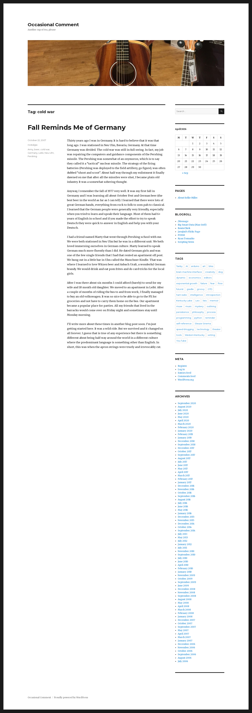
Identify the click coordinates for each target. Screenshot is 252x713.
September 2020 (187, 403)
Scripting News (186, 242)
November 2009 (186, 575)
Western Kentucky (194, 335)
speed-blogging (185, 329)
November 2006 (186, 647)
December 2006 (186, 644)
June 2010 (183, 561)
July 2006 (183, 661)
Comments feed (186, 376)
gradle (190, 289)
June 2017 (183, 465)
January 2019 (185, 437)
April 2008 (183, 606)
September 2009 (187, 582)
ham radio (181, 295)
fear (212, 283)
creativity (210, 272)
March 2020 (184, 424)
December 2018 (186, 441)
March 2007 (184, 637)
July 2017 (182, 461)
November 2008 (186, 592)
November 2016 (186, 489)
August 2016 (184, 499)
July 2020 (183, 410)
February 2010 (185, 568)
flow (220, 283)
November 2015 (186, 520)
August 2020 (184, 406)
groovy (200, 289)
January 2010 (185, 571)
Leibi (41, 153)
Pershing (32, 156)
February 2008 (186, 613)
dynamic (180, 277)
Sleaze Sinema (203, 323)
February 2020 (186, 427)
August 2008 (184, 599)
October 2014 (185, 527)
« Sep (185, 173)
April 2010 (183, 565)
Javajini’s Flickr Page (189, 231)
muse (179, 306)
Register (182, 366)
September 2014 (186, 530)
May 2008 (183, 602)
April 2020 (183, 420)
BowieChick (184, 228)
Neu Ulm (49, 153)
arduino (195, 266)
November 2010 (186, 551)
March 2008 (184, 609)
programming (183, 317)
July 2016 (182, 503)
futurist (180, 289)
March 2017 (184, 475)
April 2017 (183, 472)
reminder (210, 317)
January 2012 (185, 544)
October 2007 (185, 623)
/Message (183, 221)
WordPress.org (186, 379)
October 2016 (185, 492)
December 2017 (186, 448)
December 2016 (186, 486)
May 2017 (183, 468)
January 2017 (184, 482)
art (204, 266)
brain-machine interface (189, 272)
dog (220, 272)
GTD (210, 289)
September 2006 (187, 654)
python (198, 317)
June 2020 (183, 413)
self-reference (184, 323)
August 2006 (184, 657)
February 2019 (185, 434)
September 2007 (187, 627)
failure (204, 283)
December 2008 (186, 589)
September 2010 (186, 554)
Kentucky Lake (184, 300)
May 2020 (183, 417)
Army (30, 149)
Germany (33, 153)
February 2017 (185, 479)
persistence (182, 312)
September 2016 (186, 496)
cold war (45, 149)
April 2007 (183, 633)
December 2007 (186, 620)
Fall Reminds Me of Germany (77, 127)
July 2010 (182, 558)
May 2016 (183, 510)
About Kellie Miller (188, 197)
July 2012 (182, 541)
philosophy (198, 312)
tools (179, 335)
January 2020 (185, 430)
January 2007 (185, 640)
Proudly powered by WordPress (71, 697)
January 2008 (185, 616)
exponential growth (186, 283)
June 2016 (183, 506)
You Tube (181, 340)
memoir (214, 300)
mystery (199, 306)
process (211, 312)
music (188, 306)
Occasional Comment (53, 24)
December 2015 (186, 516)
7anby (179, 266)
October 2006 (185, 651)
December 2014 (186, 523)
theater (217, 329)
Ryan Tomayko (186, 238)
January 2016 (185, 513)
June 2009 (183, 585)
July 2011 (182, 547)
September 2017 (186, 455)
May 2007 (183, 630)
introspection (213, 295)
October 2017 (184, 451)
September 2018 (186, 444)
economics (195, 277)
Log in (181, 369)
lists (205, 300)
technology (203, 329)
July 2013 (182, 534)
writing (211, 335)
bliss (211, 266)
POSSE (181, 235)
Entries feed (184, 372)
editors (208, 277)
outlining (211, 306)
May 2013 (183, 537)
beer (36, 149)
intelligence (196, 295)
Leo (197, 300)
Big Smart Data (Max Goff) (192, 224)
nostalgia (32, 144)
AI (187, 266)
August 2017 (184, 458)
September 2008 (187, 596)
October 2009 (185, 578)
